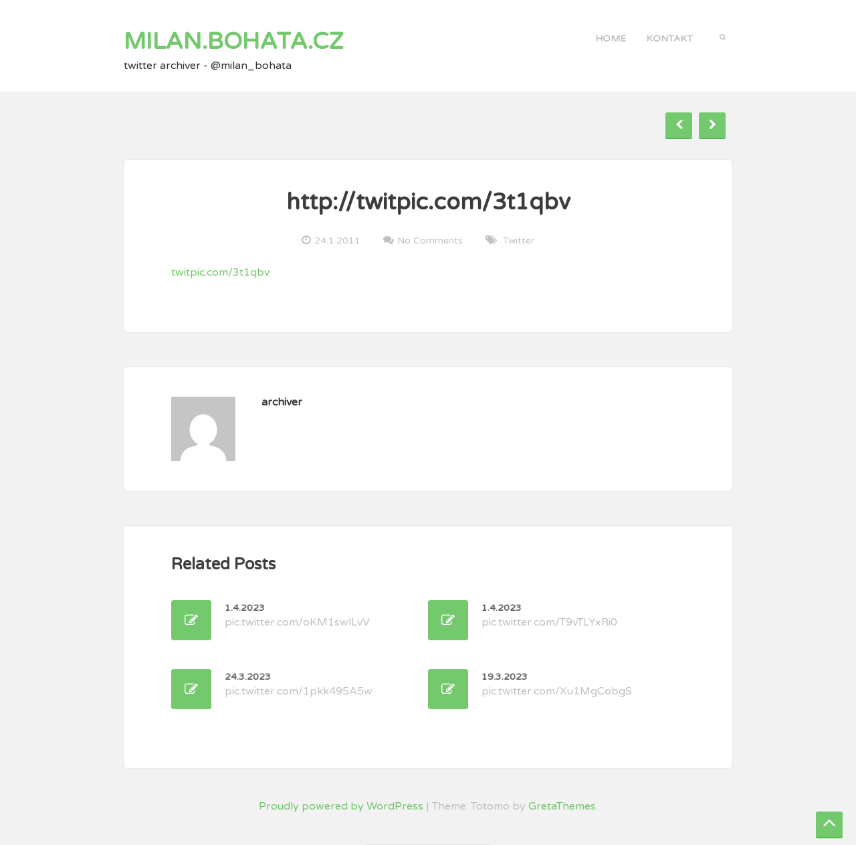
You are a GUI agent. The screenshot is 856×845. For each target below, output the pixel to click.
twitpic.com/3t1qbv (220, 272)
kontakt (669, 38)
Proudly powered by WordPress (341, 806)
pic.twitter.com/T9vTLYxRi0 (549, 615)
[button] (722, 36)
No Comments (430, 240)
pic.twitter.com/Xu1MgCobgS (556, 684)
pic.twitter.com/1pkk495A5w (298, 684)
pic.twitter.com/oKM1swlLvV (297, 615)
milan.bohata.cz (234, 41)
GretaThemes (562, 806)
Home (610, 38)
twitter (518, 240)
